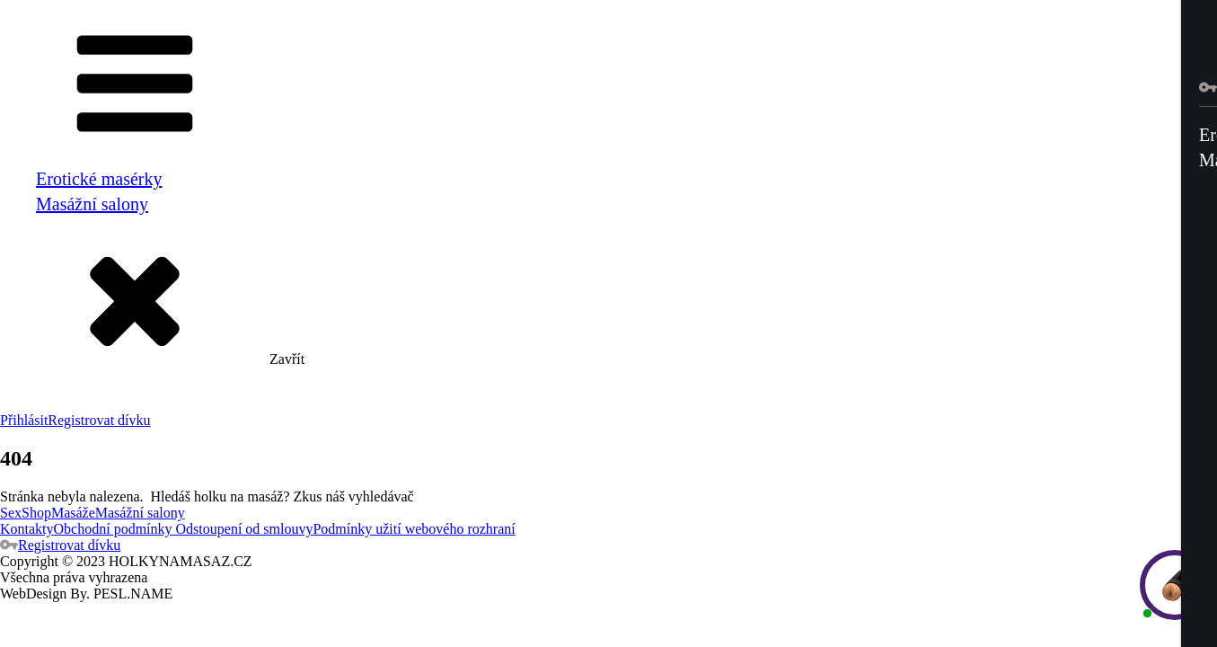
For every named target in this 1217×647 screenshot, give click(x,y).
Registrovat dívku (99, 420)
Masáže (73, 512)
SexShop (25, 512)
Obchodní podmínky (113, 528)
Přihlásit (24, 420)
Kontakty (27, 528)
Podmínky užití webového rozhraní (414, 528)
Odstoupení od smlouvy (242, 528)
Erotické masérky (99, 179)
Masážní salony (92, 204)
